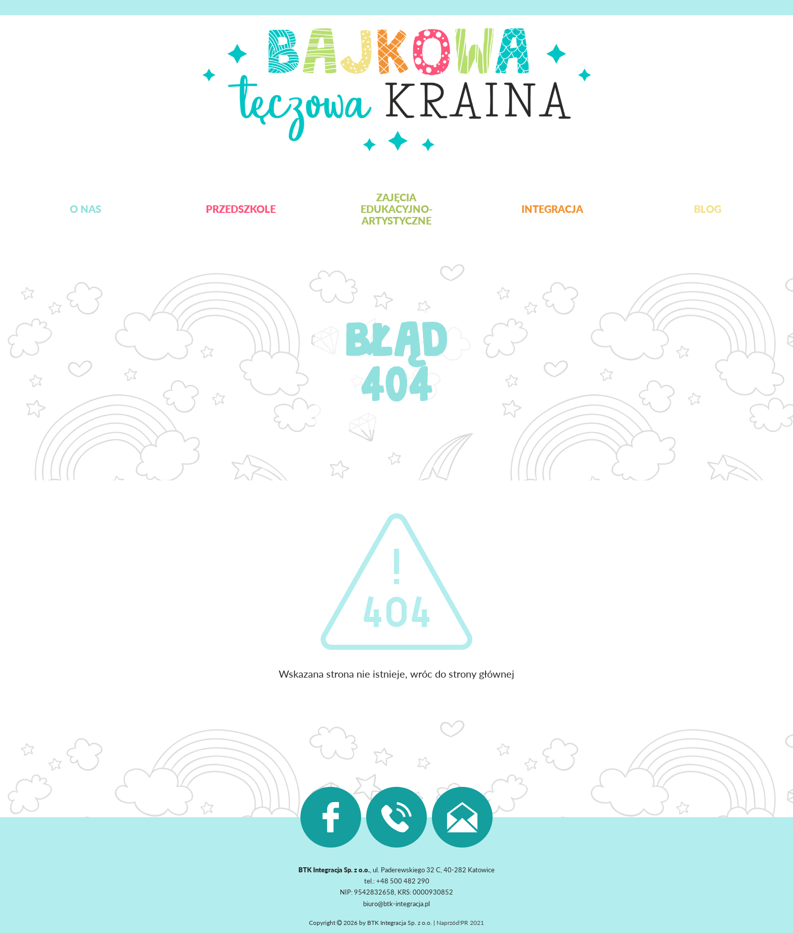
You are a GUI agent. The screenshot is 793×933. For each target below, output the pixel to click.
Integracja (552, 209)
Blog (707, 209)
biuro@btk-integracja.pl (396, 904)
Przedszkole (241, 209)
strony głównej (481, 674)
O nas (85, 209)
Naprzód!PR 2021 (460, 922)
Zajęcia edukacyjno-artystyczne (396, 209)
